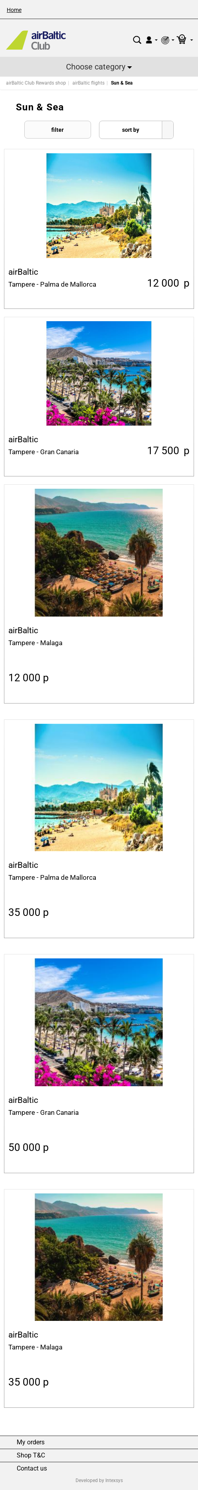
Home (14, 10)
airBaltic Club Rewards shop (36, 83)
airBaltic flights (88, 83)
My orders (31, 1442)
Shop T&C (31, 1455)
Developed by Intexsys (99, 1480)
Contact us (32, 1468)
